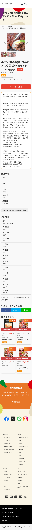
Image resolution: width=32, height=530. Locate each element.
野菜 (20, 455)
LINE (5, 486)
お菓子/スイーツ (23, 446)
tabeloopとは (6, 434)
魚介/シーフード (23, 437)
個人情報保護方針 (22, 474)
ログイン (20, 483)
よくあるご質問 (8, 474)
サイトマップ (21, 471)
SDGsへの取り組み (9, 449)
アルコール (22, 461)
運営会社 (4, 468)
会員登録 (20, 480)
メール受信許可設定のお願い (23, 487)
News (5, 471)
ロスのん (4, 520)
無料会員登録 (16, 402)
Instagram (7, 489)
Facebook (6, 480)
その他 (21, 464)
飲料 (20, 440)
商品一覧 (10, 26)
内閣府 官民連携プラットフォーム (12, 508)
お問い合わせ (7, 477)
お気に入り (7, 79)
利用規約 (20, 477)
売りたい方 (7, 440)
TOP (3, 26)
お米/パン (21, 443)
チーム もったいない (8, 512)
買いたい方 (7, 437)
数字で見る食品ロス (9, 446)
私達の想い (7, 443)
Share (6, 310)
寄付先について (8, 452)
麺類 (20, 452)
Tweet (16, 310)
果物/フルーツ (23, 449)
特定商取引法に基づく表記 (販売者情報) (14, 210)
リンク (19, 468)
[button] (2, 43)
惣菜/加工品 (22, 458)
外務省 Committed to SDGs (10, 516)
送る (26, 310)
